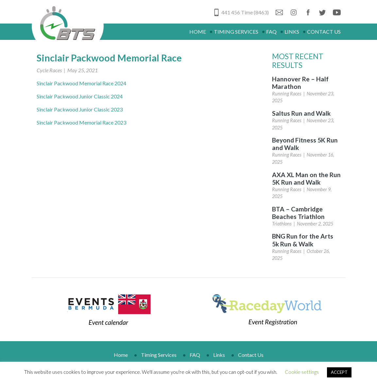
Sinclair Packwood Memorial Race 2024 (81, 83)
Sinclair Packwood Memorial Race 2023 (81, 122)
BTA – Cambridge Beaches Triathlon (298, 212)
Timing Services (236, 31)
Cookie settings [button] (302, 372)
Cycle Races (49, 70)
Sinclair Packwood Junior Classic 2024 (80, 96)
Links (291, 31)
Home (197, 31)
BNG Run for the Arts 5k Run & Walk (302, 239)
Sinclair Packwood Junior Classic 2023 (80, 109)
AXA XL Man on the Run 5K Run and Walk (306, 178)
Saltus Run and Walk (301, 113)
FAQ (271, 31)
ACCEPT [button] (339, 372)
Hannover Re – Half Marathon (300, 82)
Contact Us (324, 31)
